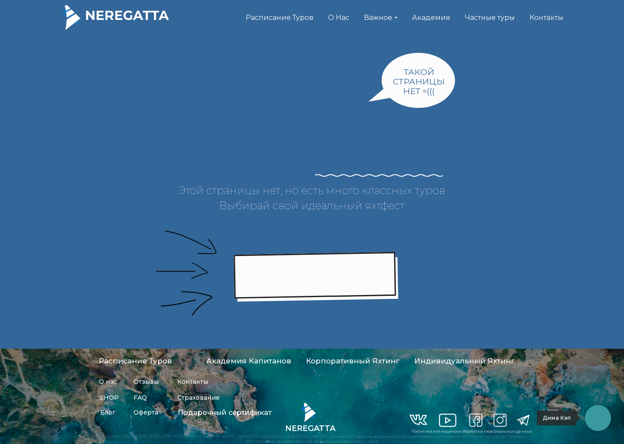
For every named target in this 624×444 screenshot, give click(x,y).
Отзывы (146, 382)
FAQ (140, 398)
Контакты (546, 17)
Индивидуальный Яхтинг (464, 360)
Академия (431, 17)
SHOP (109, 398)
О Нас (338, 17)
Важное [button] (378, 17)
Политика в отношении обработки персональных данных (471, 431)
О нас (108, 382)
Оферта (145, 412)
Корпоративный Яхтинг (353, 360)
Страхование (198, 398)
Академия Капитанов (248, 360)
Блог (107, 412)
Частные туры (490, 17)
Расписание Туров (279, 17)
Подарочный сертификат (225, 412)
